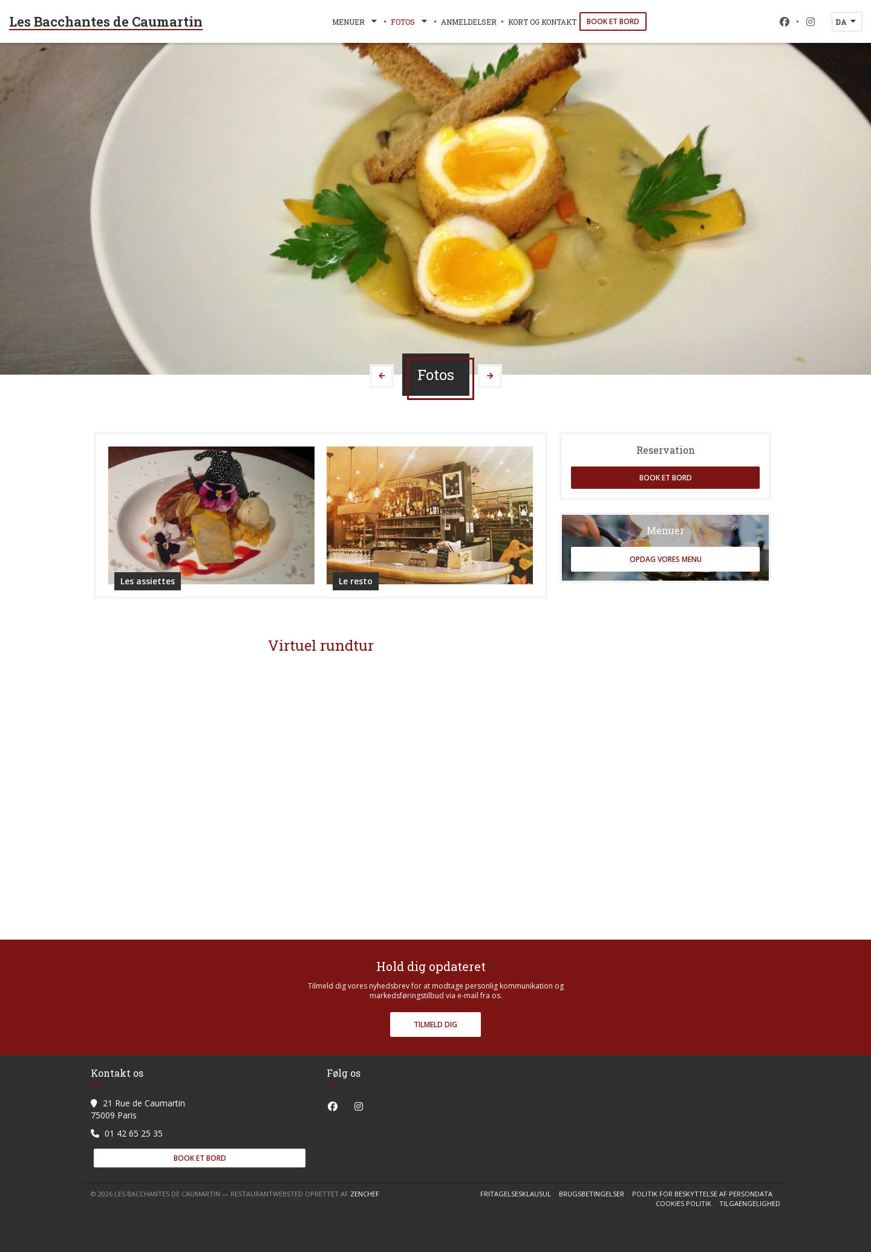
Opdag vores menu (666, 559)
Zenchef (364, 1193)
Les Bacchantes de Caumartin (106, 21)
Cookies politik (687, 1203)
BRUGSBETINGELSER (595, 1194)
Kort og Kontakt (542, 22)
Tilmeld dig (435, 1024)
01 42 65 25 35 (134, 1133)
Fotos (410, 22)
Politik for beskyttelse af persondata (706, 1194)
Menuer (355, 22)
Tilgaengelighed (749, 1203)
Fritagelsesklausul (519, 1194)
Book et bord (613, 21)
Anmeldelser (469, 22)
